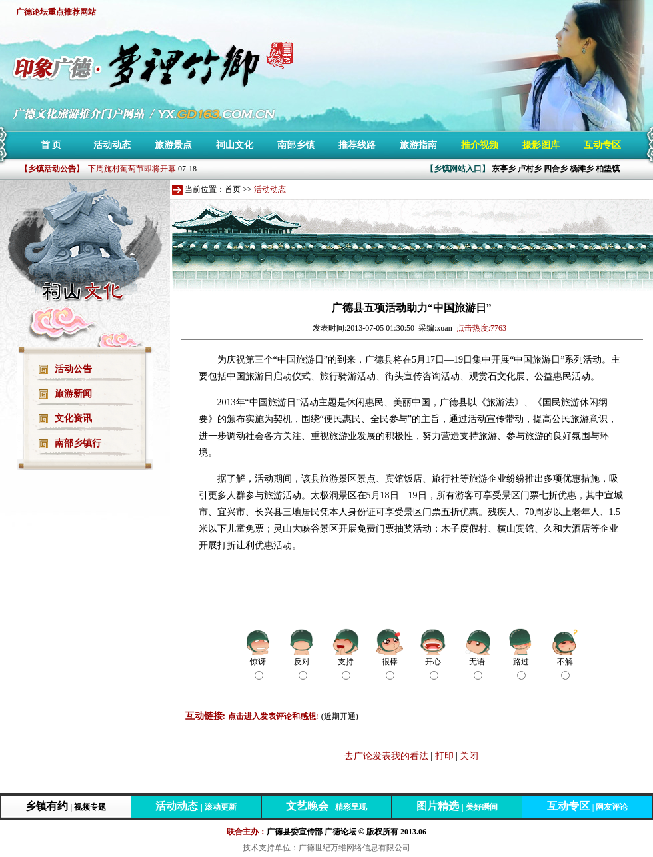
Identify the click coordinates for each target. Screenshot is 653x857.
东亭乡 (504, 168)
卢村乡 (530, 168)
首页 (233, 189)
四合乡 (556, 168)
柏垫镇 (608, 168)
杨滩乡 (582, 168)
